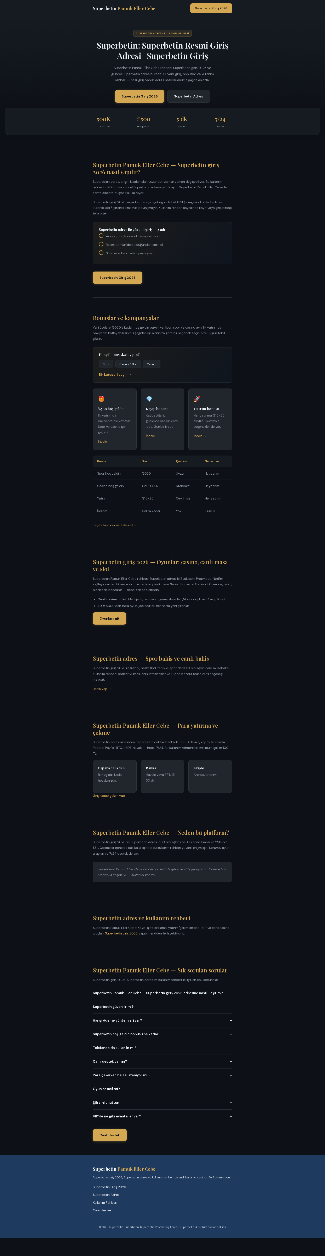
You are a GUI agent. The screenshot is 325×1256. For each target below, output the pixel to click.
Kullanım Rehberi (105, 1202)
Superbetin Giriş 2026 (211, 8)
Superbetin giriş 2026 (121, 933)
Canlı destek (109, 1135)
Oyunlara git (109, 618)
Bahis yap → (102, 689)
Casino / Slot (128, 364)
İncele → (104, 441)
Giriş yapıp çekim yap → (111, 795)
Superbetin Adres (188, 96)
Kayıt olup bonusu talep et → (115, 525)
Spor (106, 364)
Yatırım (151, 364)
